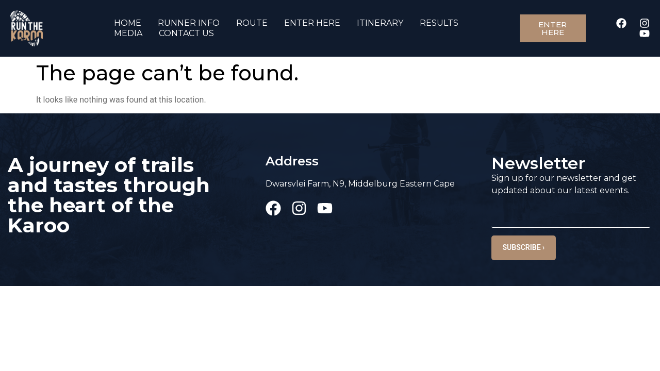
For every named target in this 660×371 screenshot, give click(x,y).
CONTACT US (186, 33)
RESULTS (439, 23)
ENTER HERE (312, 23)
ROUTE (252, 23)
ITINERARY (380, 23)
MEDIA (128, 33)
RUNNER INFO (189, 23)
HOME (127, 23)
